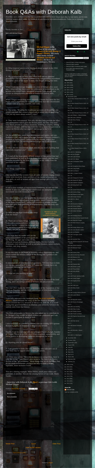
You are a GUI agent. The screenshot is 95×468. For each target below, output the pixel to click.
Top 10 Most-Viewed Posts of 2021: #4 (78, 112)
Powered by (77, 51)
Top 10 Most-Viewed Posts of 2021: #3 (78, 108)
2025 (68, 85)
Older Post (56, 444)
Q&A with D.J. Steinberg (74, 152)
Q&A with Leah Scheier (74, 156)
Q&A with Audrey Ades (74, 252)
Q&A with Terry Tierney (74, 120)
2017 (68, 371)
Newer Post (10, 444)
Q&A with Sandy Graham (74, 311)
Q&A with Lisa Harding (74, 306)
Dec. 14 (70, 250)
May (69, 352)
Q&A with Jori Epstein (73, 232)
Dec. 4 (69, 328)
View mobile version (33, 447)
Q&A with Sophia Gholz (74, 280)
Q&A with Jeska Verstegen (75, 211)
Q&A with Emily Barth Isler (75, 185)
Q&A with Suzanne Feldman (75, 204)
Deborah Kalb (70, 389)
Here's (35, 382)
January (70, 361)
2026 (68, 82)
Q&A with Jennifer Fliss (74, 239)
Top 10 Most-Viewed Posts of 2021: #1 (78, 98)
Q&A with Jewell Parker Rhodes (76, 189)
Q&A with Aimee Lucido (74, 266)
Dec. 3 (69, 332)
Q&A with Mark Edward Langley (76, 222)
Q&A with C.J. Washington (75, 335)
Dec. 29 (70, 110)
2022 (68, 92)
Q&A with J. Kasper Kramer (75, 173)
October (70, 340)
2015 (68, 376)
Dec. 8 (69, 304)
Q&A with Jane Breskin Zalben (76, 230)
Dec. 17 (70, 213)
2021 (68, 94)
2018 (68, 369)
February (70, 359)
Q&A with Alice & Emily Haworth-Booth (78, 218)
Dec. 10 (70, 290)
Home (33, 444)
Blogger (51, 462)
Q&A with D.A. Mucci (73, 199)
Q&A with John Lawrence (74, 117)
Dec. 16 (70, 225)
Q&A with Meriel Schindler (75, 325)
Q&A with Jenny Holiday (74, 206)
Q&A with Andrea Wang (74, 192)
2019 (68, 367)
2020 (68, 364)
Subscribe (77, 46)
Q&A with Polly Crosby (74, 309)
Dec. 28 (70, 122)
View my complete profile (71, 392)
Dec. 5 (69, 323)
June (69, 349)
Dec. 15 (70, 237)
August (70, 345)
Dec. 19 (70, 187)
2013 (68, 381)
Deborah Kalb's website (72, 64)
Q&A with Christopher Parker (75, 161)
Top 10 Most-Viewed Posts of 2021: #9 (78, 143)
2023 (68, 90)
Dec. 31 (70, 101)
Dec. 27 (70, 127)
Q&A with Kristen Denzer (74, 196)
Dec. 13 (70, 262)
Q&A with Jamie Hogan (74, 278)
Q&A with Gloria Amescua (74, 245)
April (69, 354)
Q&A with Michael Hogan (74, 247)
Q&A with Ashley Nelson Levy (75, 227)
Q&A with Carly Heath (73, 168)
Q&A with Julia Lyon (73, 285)
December (71, 96)
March (70, 356)
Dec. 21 (70, 163)
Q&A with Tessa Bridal (74, 269)
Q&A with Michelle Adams (74, 299)
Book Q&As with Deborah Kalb (44, 12)
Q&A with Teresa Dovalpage (75, 302)
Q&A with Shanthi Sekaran (75, 208)
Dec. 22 (70, 146)
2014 (68, 378)
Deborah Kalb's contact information (75, 62)
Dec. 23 (70, 141)
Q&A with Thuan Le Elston (75, 313)
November (71, 338)
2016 (68, 374)
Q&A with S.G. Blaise (73, 159)
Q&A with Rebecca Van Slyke (75, 194)
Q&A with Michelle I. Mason (75, 330)
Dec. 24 (70, 136)
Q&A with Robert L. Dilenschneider (77, 115)
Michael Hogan (43, 47)
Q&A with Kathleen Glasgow (75, 182)
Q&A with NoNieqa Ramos (75, 215)
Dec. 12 (70, 273)
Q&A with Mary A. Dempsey (75, 259)
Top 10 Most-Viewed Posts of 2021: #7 (78, 134)
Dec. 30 (70, 105)
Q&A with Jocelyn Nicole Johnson (77, 292)
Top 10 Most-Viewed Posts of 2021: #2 (78, 103)
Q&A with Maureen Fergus (75, 220)
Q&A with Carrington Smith (75, 234)
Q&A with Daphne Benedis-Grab (76, 316)
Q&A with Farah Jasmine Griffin (76, 276)
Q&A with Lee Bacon (73, 171)
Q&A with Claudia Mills (74, 264)
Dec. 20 (70, 175)
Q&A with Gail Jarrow (73, 321)
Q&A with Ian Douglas (73, 154)
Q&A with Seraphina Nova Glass (76, 166)
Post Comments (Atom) (19, 452)
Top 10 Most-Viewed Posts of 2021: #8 (78, 138)
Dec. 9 (69, 297)
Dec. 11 (70, 283)
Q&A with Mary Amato (73, 288)
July (69, 347)
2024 (68, 87)
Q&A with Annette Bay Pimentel (76, 255)
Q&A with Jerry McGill (73, 271)
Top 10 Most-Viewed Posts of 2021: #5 (78, 124)
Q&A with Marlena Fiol (74, 257)
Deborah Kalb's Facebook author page (76, 66)
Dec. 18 (70, 201)
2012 (68, 383)
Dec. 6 (69, 318)
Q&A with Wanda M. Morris (75, 180)
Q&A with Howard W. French (75, 178)
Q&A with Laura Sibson (74, 295)
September (71, 342)
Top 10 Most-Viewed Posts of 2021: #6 (78, 129)
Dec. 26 (70, 131)
